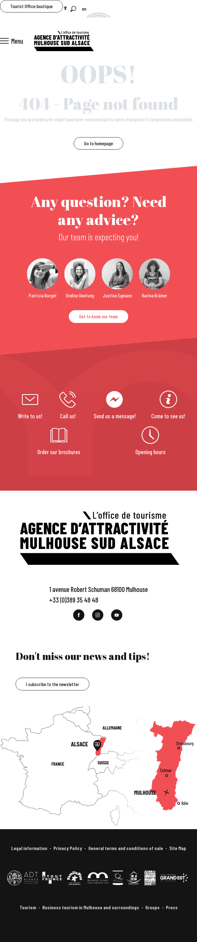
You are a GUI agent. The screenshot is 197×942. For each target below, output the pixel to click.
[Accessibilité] (65, 8)
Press (172, 907)
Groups (152, 907)
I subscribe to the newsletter (52, 684)
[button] (73, 8)
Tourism (28, 907)
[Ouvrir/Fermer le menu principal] (11, 40)
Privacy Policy (68, 848)
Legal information (29, 848)
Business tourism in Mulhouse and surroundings (90, 907)
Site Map (177, 848)
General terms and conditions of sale (125, 848)
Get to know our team (98, 316)
